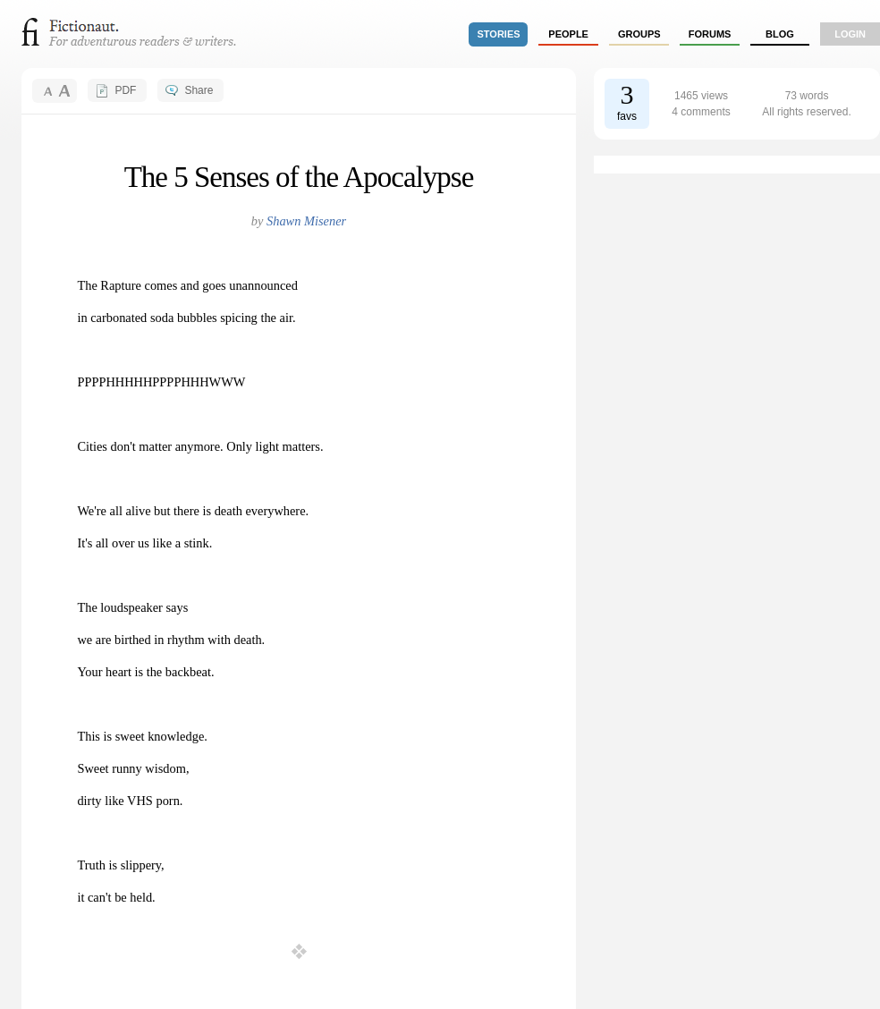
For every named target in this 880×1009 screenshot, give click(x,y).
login (850, 34)
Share (198, 90)
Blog (780, 34)
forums (710, 34)
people (568, 34)
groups (639, 34)
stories (499, 34)
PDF (125, 90)
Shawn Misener (306, 221)
